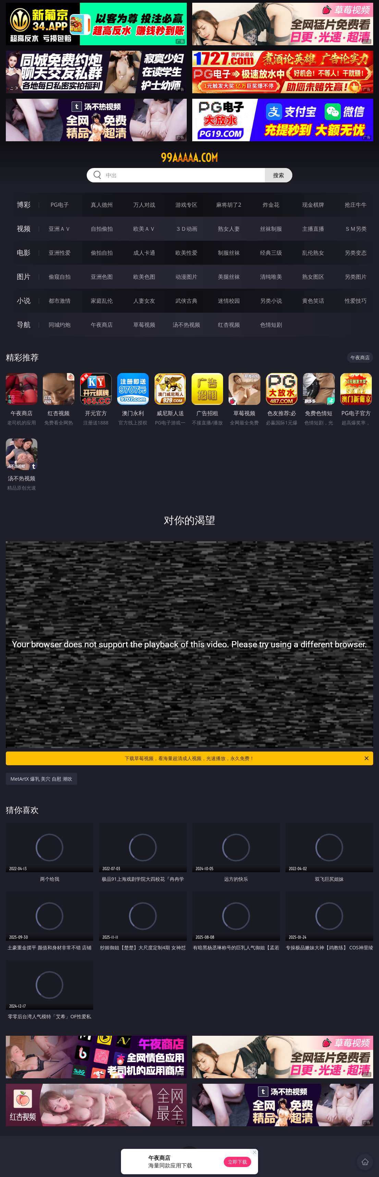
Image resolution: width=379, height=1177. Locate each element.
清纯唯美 (271, 276)
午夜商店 (102, 324)
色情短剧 (271, 324)
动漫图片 (186, 276)
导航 (23, 324)
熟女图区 (313, 276)
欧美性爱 (186, 252)
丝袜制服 (271, 228)
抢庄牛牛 (356, 204)
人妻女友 (144, 300)
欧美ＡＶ (144, 228)
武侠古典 (186, 300)
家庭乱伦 (102, 300)
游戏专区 (186, 204)
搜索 (278, 175)
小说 (23, 300)
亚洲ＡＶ (60, 228)
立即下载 (237, 1161)
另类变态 (356, 252)
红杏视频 (229, 324)
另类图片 (356, 276)
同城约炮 (60, 324)
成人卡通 (144, 252)
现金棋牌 (313, 204)
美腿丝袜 (229, 276)
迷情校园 (229, 300)
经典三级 (271, 252)
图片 (23, 276)
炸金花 (271, 204)
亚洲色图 (102, 276)
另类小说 (271, 300)
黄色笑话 (313, 300)
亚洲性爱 (60, 252)
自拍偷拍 (102, 228)
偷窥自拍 (60, 276)
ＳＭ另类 (356, 228)
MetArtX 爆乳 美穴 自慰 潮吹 (41, 779)
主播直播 (313, 228)
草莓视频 (144, 324)
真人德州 (102, 204)
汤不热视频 (186, 324)
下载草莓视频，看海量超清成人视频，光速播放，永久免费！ (247, 758)
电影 (23, 252)
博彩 (23, 204)
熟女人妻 (229, 228)
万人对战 (144, 204)
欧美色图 (144, 276)
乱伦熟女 (313, 252)
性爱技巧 (356, 300)
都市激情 (60, 300)
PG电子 (59, 204)
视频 (23, 228)
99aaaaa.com (189, 158)
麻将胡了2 (228, 204)
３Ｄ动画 (186, 228)
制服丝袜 (229, 252)
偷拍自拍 (102, 252)
